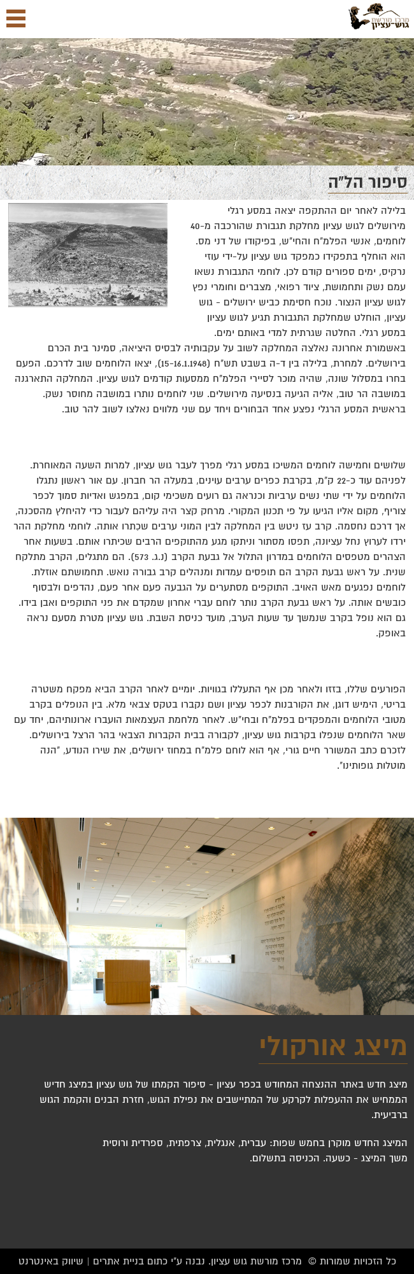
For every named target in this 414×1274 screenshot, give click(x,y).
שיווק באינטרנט (50, 1261)
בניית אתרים (118, 1261)
